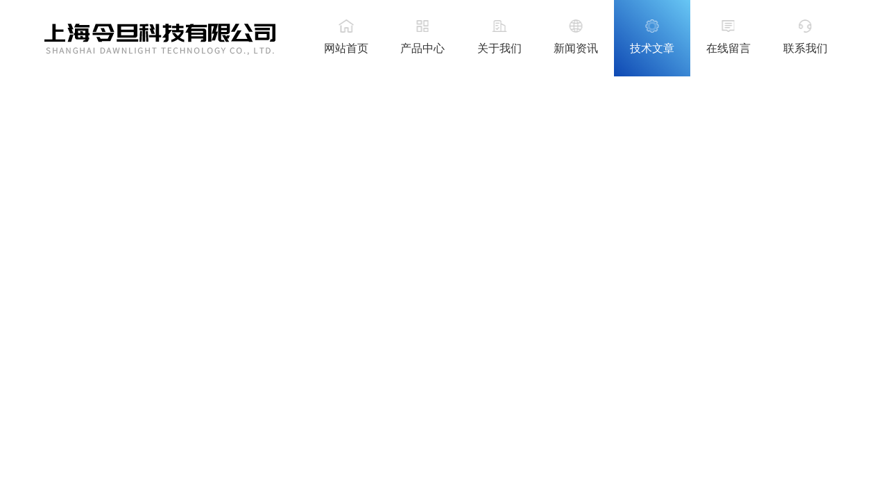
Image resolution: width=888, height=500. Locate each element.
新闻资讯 (576, 48)
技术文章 (652, 48)
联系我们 (805, 48)
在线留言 (728, 48)
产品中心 (422, 48)
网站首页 (346, 48)
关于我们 (499, 48)
